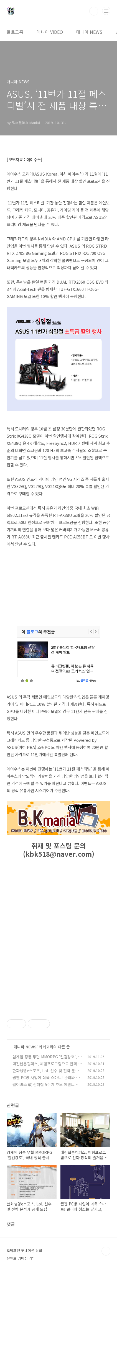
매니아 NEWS (89, 32)
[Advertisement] (58, 1048)
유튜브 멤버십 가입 (21, 1335)
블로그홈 (15, 32)
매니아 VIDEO (50, 32)
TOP (105, 1328)
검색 (94, 11)
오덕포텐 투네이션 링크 (24, 1328)
